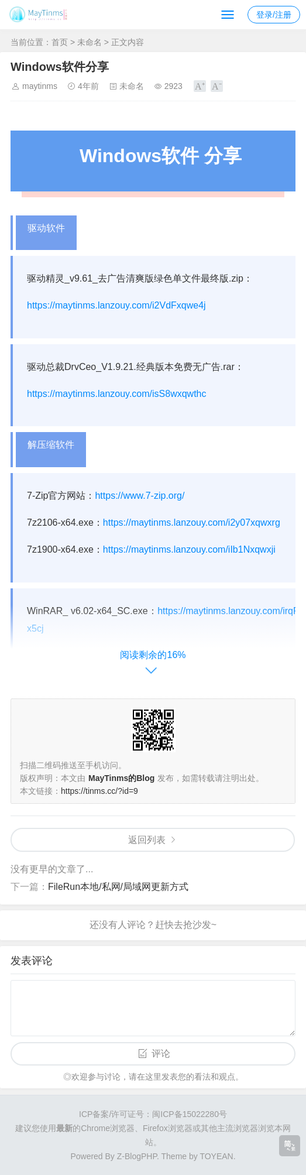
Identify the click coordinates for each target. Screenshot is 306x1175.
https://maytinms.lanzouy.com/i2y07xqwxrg (191, 522)
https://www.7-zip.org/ (139, 496)
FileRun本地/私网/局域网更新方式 (118, 887)
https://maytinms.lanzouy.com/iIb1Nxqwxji (189, 549)
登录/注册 (273, 14)
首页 (59, 42)
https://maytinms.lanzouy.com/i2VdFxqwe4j (116, 305)
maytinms (39, 86)
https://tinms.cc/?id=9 (99, 791)
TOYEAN (216, 1156)
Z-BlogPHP (137, 1156)
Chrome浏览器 (108, 1128)
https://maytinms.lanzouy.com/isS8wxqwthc (116, 394)
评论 (161, 1053)
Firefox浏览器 (167, 1128)
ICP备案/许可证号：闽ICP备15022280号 (153, 1114)
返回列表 (147, 840)
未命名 (89, 42)
